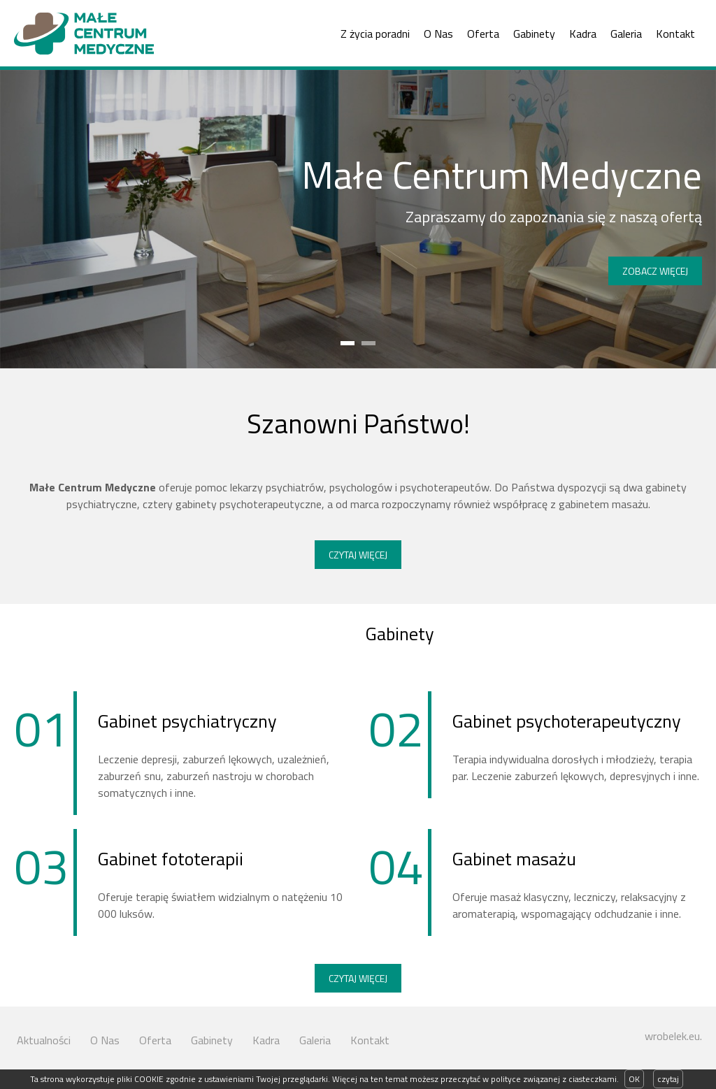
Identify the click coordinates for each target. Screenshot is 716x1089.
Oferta (483, 33)
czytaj (668, 1079)
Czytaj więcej (358, 554)
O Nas (438, 33)
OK (634, 1079)
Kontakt (675, 33)
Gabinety (534, 33)
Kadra (582, 33)
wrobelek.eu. (673, 1035)
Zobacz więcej (655, 271)
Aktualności (44, 1040)
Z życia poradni (375, 33)
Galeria (626, 33)
